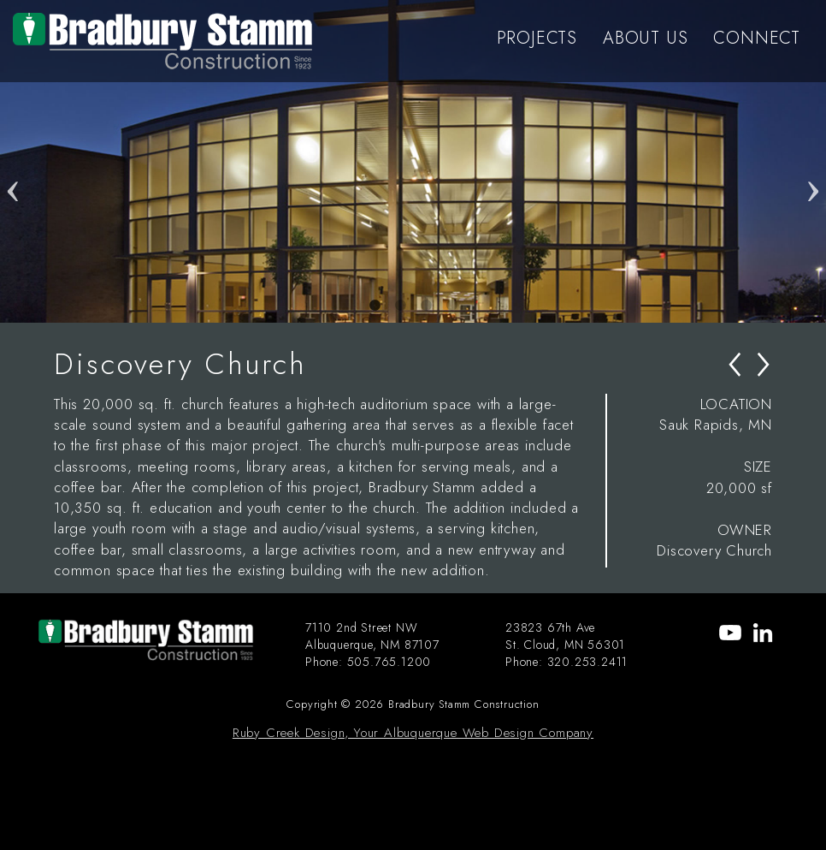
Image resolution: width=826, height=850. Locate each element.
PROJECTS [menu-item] (537, 38)
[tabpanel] (413, 161)
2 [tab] (400, 305)
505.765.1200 (389, 661)
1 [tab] (374, 305)
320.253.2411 (587, 661)
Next (813, 161)
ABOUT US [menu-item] (645, 38)
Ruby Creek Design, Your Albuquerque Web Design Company (413, 732)
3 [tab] (425, 305)
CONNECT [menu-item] (756, 38)
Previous (12, 161)
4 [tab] (451, 305)
